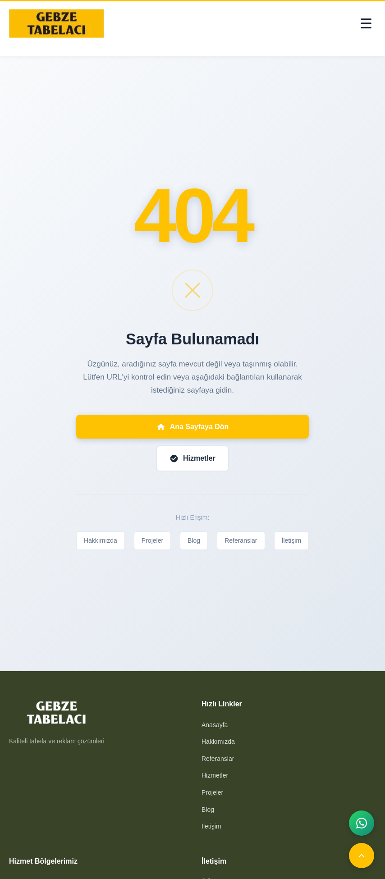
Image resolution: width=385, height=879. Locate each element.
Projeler (152, 540)
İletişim (292, 540)
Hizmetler (215, 775)
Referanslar (241, 540)
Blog (194, 540)
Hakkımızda (100, 540)
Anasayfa (215, 724)
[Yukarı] (361, 855)
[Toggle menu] (366, 23)
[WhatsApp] (361, 823)
